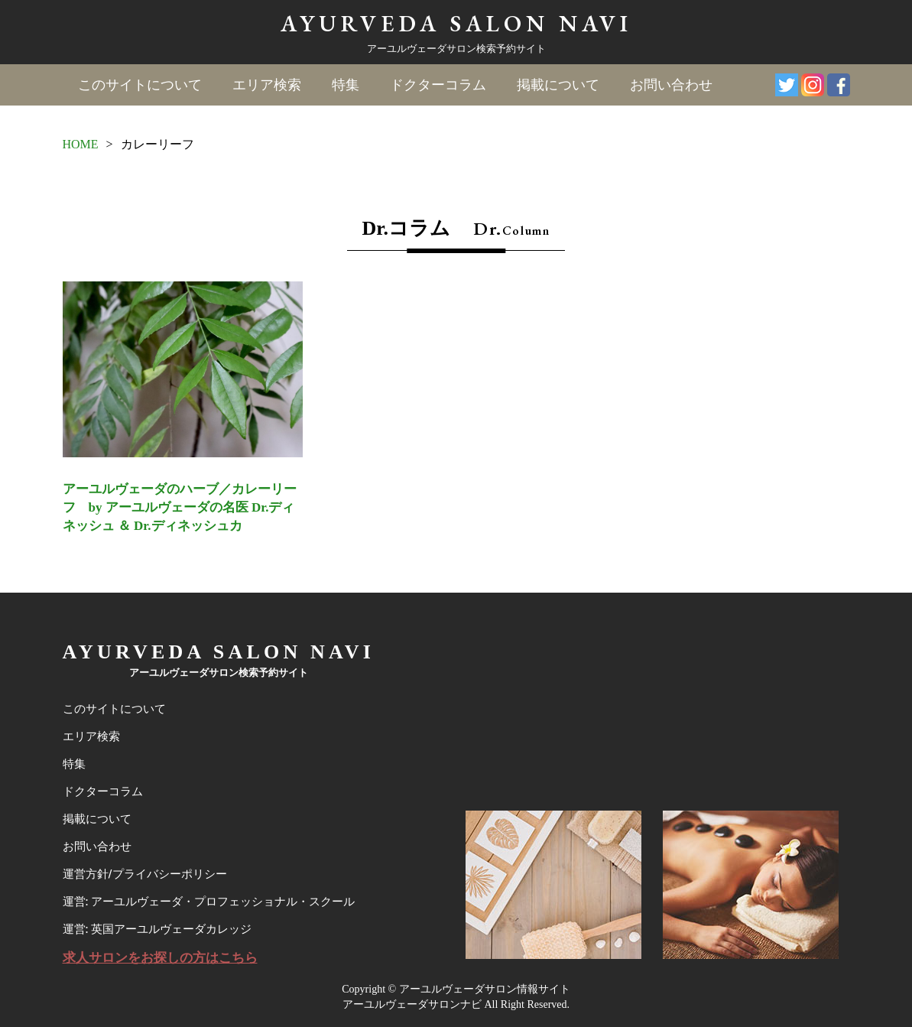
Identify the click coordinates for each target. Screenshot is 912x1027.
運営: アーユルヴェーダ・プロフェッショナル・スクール (209, 901)
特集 (345, 85)
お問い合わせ (671, 85)
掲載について (558, 85)
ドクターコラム (438, 85)
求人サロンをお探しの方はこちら (160, 958)
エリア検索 (266, 85)
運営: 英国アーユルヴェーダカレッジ (157, 929)
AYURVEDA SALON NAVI (456, 23)
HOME (81, 144)
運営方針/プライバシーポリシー (145, 874)
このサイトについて (140, 85)
